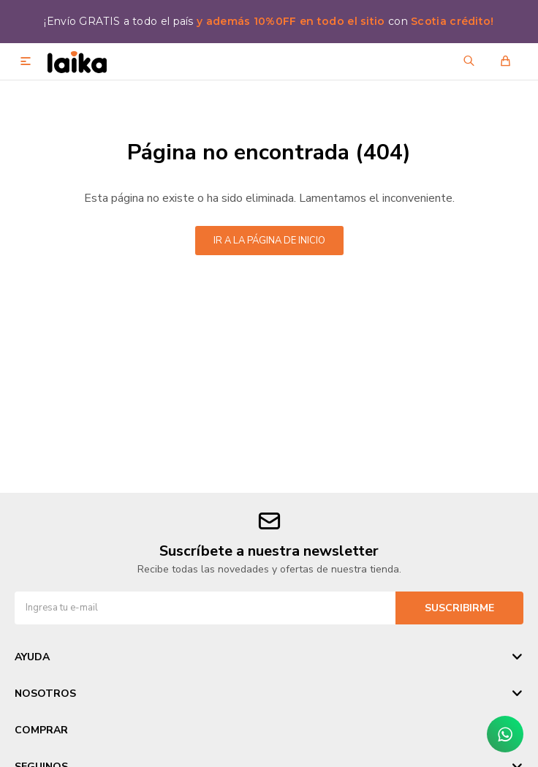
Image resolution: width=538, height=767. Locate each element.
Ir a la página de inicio (269, 240)
